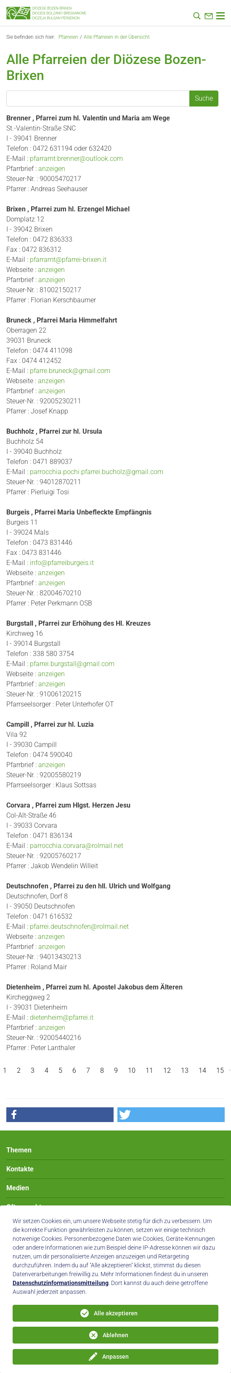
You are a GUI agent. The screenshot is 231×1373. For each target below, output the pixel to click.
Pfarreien (68, 37)
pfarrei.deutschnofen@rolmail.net (79, 926)
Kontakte (20, 1169)
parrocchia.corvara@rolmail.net (76, 846)
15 (220, 1070)
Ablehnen (115, 1335)
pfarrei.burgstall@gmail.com (72, 664)
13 (185, 1070)
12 (167, 1070)
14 (202, 1070)
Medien (17, 1188)
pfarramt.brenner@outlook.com (76, 159)
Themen (19, 1150)
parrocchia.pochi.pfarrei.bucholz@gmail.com (96, 472)
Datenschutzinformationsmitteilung (61, 1283)
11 (149, 1070)
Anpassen (115, 1356)
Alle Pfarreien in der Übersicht (117, 37)
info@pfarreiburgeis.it (62, 563)
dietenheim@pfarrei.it (61, 1017)
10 (131, 1070)
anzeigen (51, 169)
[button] (60, 1114)
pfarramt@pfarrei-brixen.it (68, 260)
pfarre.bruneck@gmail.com (70, 371)
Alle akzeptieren (116, 1313)
